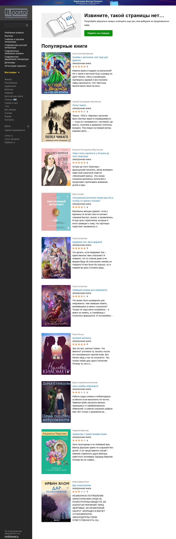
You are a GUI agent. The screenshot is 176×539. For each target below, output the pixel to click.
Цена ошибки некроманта (85, 386)
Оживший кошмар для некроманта (89, 290)
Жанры (8, 79)
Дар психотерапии (81, 485)
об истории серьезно (15, 66)
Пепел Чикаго (79, 105)
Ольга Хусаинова (79, 238)
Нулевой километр (81, 338)
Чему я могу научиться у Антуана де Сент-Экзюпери (90, 155)
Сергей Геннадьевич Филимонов (86, 102)
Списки (8, 99)
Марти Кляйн (78, 194)
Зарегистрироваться (15, 130)
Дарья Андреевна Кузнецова (85, 382)
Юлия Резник (78, 334)
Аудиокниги (10, 86)
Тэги (7, 106)
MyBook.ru (10, 142)
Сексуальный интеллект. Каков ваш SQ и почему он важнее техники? (92, 199)
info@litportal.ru (12, 536)
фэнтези (9, 36)
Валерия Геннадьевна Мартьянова (87, 150)
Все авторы (10, 109)
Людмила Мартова (80, 430)
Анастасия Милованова (82, 54)
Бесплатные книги (14, 96)
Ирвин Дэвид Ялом (80, 482)
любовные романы (14, 32)
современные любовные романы (14, 52)
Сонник (8, 113)
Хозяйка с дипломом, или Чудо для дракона (90, 58)
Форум (8, 116)
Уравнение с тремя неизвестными (89, 434)
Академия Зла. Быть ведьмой (87, 242)
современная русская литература (16, 46)
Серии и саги (11, 103)
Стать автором (12, 139)
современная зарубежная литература (17, 58)
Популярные (11, 83)
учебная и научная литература (14, 40)
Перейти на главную (98, 33)
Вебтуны (9, 89)
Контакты (9, 120)
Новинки (9, 93)
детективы (10, 62)
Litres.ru (9, 135)
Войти (8, 126)
